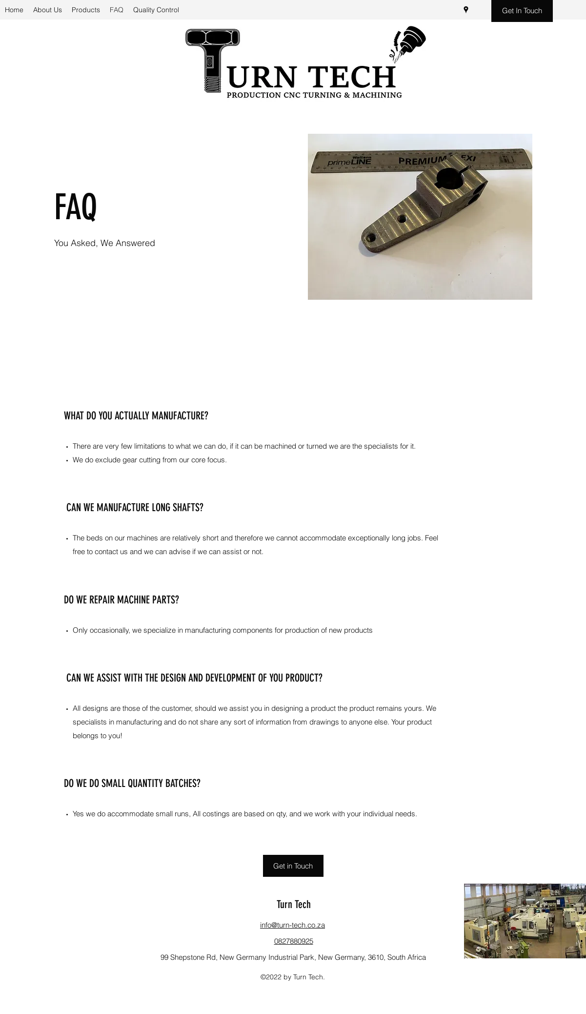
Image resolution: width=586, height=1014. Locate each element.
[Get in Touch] (293, 866)
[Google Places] (466, 10)
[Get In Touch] (522, 11)
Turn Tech (294, 904)
